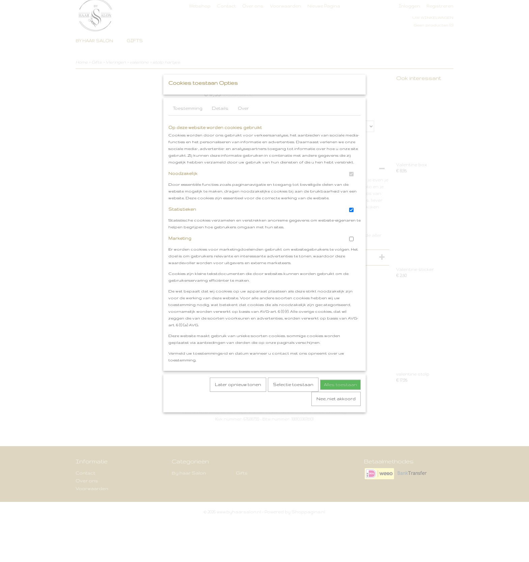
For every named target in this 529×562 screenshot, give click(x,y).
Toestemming (187, 122)
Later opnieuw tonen (238, 398)
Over (243, 122)
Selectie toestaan (293, 398)
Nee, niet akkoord (336, 412)
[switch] (351, 187)
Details (220, 122)
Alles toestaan (340, 398)
